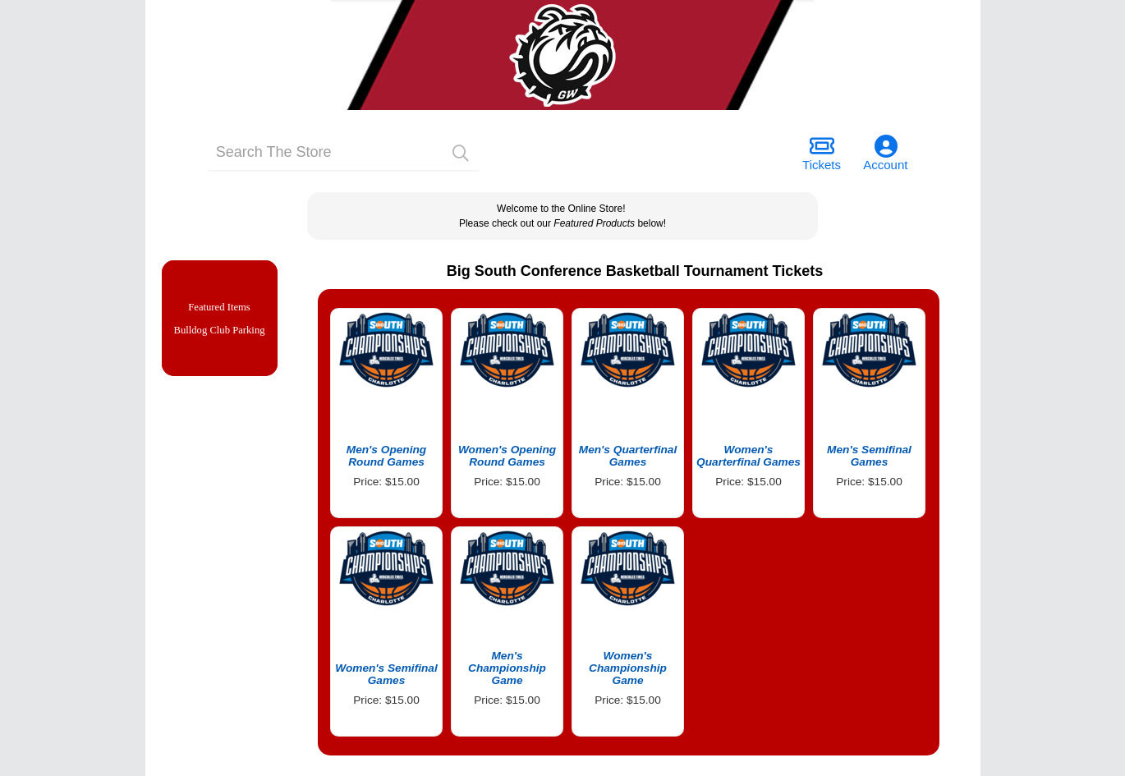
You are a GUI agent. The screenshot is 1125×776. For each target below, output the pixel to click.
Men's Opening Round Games (386, 455)
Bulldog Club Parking (218, 333)
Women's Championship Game (628, 668)
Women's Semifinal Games (386, 674)
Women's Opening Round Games (507, 455)
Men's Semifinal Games (869, 455)
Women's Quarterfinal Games (748, 455)
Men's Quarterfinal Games (628, 455)
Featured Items (219, 309)
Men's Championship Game (507, 668)
